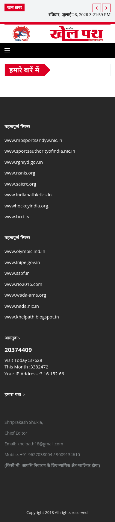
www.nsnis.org (19, 173)
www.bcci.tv (16, 216)
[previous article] (106, 8)
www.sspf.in (17, 273)
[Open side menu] (7, 50)
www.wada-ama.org (25, 295)
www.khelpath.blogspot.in (31, 317)
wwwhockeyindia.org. (26, 206)
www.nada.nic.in (21, 306)
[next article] (97, 8)
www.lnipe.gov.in (22, 262)
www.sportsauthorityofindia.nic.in (39, 151)
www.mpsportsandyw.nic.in (33, 140)
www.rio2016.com (23, 284)
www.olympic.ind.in (24, 251)
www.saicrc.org (20, 184)
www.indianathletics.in (28, 195)
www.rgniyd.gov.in (23, 162)
